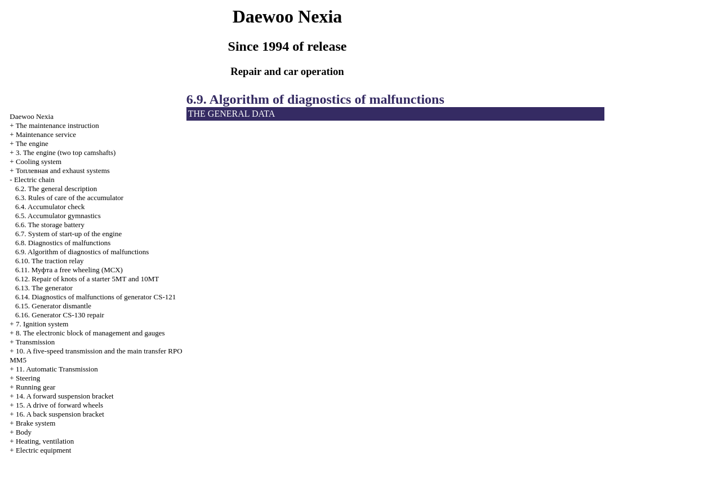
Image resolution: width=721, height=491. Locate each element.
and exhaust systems (63, 170)
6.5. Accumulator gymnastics (58, 215)
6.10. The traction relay (49, 260)
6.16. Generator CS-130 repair (59, 315)
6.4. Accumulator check (49, 206)
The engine (32, 143)
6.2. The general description (56, 188)
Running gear (35, 387)
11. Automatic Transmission (57, 369)
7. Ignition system (42, 324)
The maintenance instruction (57, 125)
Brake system (35, 423)
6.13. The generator (44, 288)
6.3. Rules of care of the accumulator (69, 197)
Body (24, 432)
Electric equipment (44, 450)
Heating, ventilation (45, 441)
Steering (28, 378)
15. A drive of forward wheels (59, 405)
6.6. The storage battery (49, 224)
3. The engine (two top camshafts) (65, 152)
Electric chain (34, 179)
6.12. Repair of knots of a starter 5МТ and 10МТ (87, 279)
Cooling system (38, 161)
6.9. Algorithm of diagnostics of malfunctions (82, 251)
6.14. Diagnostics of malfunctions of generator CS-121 (95, 297)
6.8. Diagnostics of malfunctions (62, 242)
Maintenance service (46, 134)
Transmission (35, 342)
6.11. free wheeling (69, 270)
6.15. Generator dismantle (53, 306)
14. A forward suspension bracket (65, 396)
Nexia (32, 116)
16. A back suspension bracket (60, 414)
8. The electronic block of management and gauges (90, 333)
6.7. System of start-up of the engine (68, 233)
